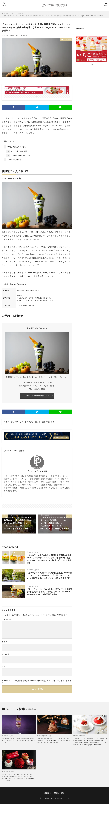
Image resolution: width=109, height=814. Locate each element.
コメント (6, 629)
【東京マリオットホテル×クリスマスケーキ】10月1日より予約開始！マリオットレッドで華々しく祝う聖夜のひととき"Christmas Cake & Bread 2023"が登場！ (19, 787)
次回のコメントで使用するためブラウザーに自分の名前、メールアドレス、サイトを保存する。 (36, 691)
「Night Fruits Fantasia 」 (19, 155)
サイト (4, 676)
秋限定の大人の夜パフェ (15, 146)
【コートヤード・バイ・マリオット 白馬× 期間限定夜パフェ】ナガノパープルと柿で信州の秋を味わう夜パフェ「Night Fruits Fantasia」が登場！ (53, 16)
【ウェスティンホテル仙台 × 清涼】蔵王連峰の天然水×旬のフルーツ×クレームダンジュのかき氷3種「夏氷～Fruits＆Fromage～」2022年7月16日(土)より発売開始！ (49, 561)
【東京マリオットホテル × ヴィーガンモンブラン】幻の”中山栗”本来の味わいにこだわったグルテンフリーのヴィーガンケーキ (53, 750)
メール (5, 664)
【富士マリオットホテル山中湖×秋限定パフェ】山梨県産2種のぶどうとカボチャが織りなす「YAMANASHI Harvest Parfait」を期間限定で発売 (49, 600)
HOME (6, 13)
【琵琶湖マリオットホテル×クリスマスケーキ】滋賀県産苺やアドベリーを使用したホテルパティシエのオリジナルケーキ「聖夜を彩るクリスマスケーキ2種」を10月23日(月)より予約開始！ (90, 751)
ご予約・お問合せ (12, 159)
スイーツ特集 (16, 13)
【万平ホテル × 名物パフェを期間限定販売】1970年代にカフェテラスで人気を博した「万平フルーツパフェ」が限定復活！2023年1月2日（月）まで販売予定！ (49, 581)
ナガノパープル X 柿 (16, 151)
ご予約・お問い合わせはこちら (37, 396)
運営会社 (47, 803)
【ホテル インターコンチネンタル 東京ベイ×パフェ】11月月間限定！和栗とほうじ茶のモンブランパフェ (18, 750)
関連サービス (59, 803)
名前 (5, 651)
